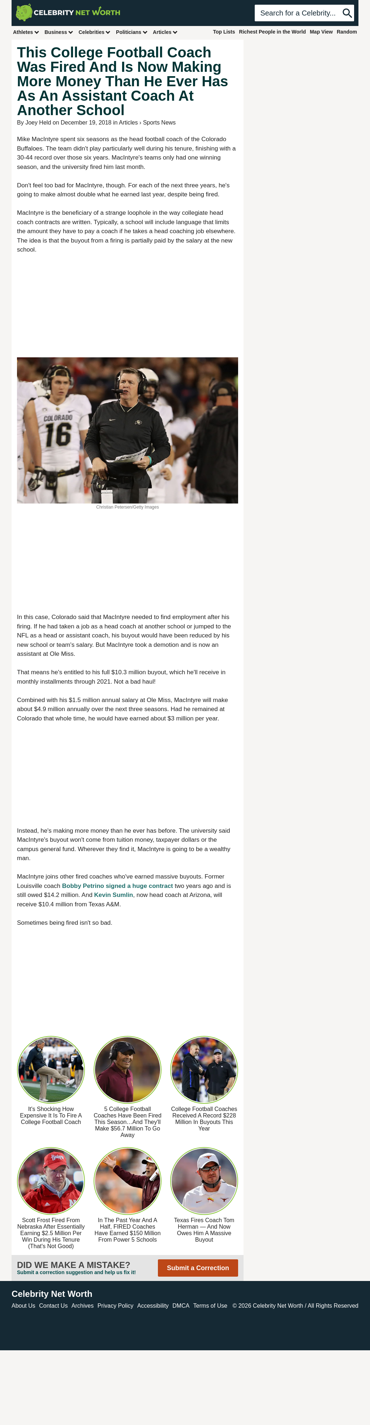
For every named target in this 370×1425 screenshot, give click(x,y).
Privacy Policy (116, 1306)
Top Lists (224, 32)
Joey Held (38, 122)
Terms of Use (210, 1306)
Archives (83, 1306)
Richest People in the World (272, 32)
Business (58, 32)
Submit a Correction (198, 1268)
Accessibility (153, 1306)
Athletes (26, 32)
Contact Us (53, 1306)
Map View (321, 32)
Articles (165, 32)
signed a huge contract (139, 886)
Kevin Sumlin (113, 895)
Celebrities (94, 32)
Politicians (132, 32)
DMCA (180, 1306)
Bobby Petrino (83, 886)
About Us (23, 1306)
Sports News (159, 122)
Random (347, 32)
